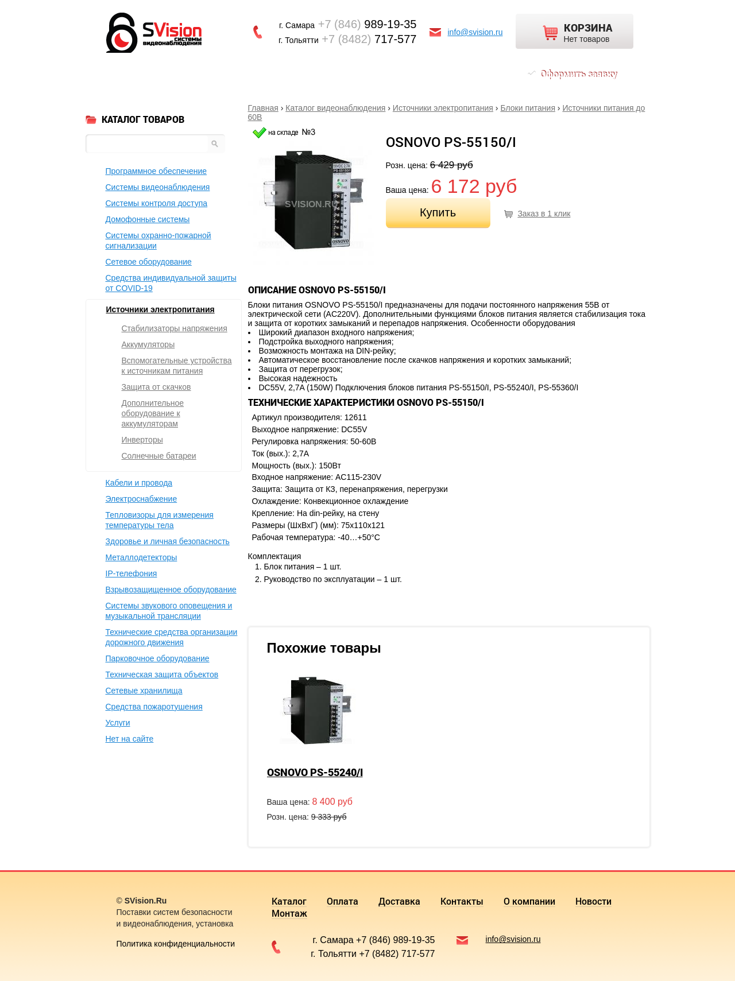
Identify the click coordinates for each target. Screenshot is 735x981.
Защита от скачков (156, 386)
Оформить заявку (578, 74)
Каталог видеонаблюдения (335, 108)
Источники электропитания (443, 108)
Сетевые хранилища (144, 690)
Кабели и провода (139, 482)
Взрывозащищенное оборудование (171, 589)
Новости (423, 74)
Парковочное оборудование (158, 658)
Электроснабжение (141, 498)
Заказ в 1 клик (543, 213)
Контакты (300, 74)
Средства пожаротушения (154, 706)
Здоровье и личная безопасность (168, 541)
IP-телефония (131, 573)
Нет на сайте (130, 738)
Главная (263, 108)
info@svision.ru (475, 32)
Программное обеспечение (156, 171)
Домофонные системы (148, 219)
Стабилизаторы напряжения (174, 328)
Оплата (188, 74)
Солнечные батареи (159, 455)
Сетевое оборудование (149, 261)
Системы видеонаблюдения (158, 187)
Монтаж (475, 74)
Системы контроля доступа (157, 203)
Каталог (139, 74)
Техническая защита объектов (162, 674)
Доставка (241, 74)
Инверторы (142, 439)
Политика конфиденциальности (176, 943)
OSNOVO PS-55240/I (315, 772)
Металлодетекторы (141, 557)
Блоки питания (527, 108)
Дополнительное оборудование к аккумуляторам (153, 413)
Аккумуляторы (148, 344)
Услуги (118, 722)
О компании (363, 74)
